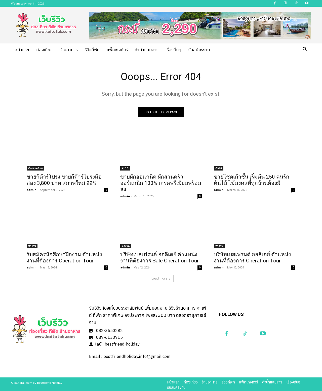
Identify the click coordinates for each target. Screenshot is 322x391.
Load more (161, 278)
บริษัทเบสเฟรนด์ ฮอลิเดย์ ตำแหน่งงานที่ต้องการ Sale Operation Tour (159, 257)
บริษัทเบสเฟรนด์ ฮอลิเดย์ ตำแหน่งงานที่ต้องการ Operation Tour (252, 257)
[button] (305, 49)
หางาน (32, 246)
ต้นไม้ (125, 168)
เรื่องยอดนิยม (35, 168)
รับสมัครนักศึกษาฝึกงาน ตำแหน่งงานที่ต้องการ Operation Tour (64, 257)
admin (31, 190)
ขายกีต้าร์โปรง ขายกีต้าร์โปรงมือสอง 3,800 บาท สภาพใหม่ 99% (64, 180)
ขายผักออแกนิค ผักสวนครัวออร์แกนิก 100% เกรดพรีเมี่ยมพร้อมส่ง (160, 183)
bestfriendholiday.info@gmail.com (137, 355)
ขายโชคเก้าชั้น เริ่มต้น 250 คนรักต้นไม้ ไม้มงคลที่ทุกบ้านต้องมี (251, 180)
